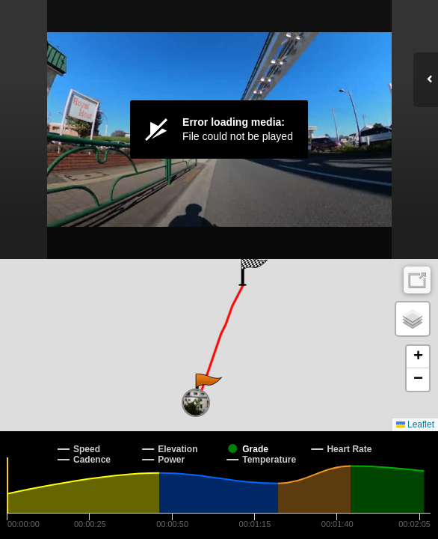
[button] (207, 389)
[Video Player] (219, 129)
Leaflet (415, 424)
